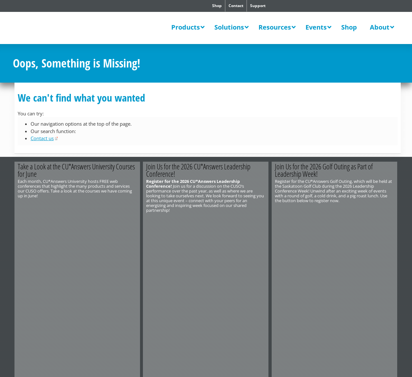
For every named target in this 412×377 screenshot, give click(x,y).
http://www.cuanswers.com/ (36, 239)
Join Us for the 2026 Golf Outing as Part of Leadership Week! (324, 170)
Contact (236, 5)
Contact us (42, 138)
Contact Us (22, 234)
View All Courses (108, 220)
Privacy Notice (86, 244)
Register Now (237, 220)
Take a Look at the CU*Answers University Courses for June (76, 170)
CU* (57, 29)
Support (258, 5)
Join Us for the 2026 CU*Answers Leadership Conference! (198, 170)
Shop (217, 5)
